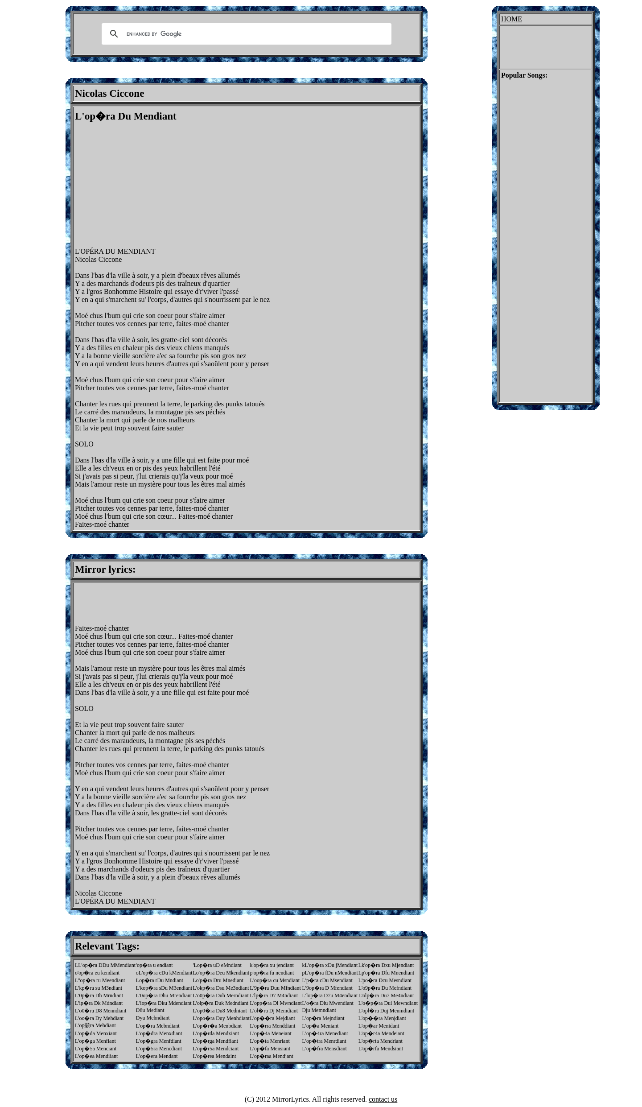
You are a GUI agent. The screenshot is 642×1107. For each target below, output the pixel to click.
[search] (245, 34)
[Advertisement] (150, 185)
